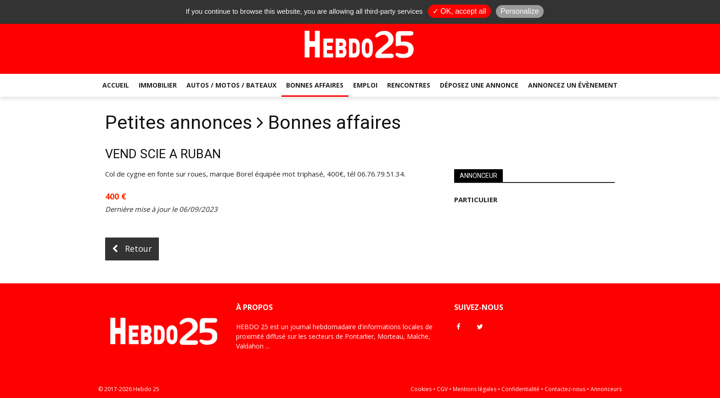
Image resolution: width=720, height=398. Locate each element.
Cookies (421, 389)
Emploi (365, 85)
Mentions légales (474, 389)
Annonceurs (606, 389)
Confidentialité (520, 389)
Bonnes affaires (314, 85)
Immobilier (158, 85)
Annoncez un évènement (573, 85)
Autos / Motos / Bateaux (231, 85)
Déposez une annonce (479, 85)
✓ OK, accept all (459, 11)
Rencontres (408, 85)
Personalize (520, 11)
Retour (132, 248)
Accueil (115, 85)
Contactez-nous (565, 389)
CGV (442, 389)
